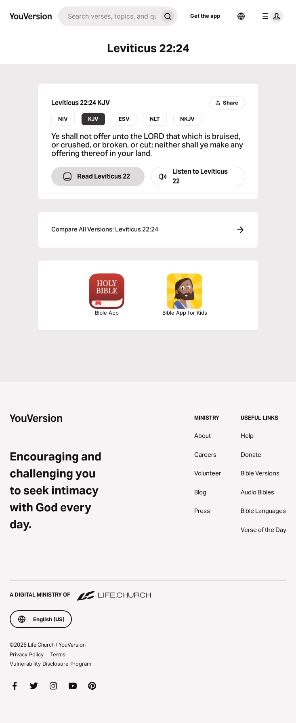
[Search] (108, 16)
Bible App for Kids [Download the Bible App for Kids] (184, 294)
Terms (57, 654)
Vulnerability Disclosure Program (50, 663)
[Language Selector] (241, 16)
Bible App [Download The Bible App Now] (106, 294)
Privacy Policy (27, 654)
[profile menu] (271, 16)
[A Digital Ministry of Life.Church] (148, 591)
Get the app (205, 16)
